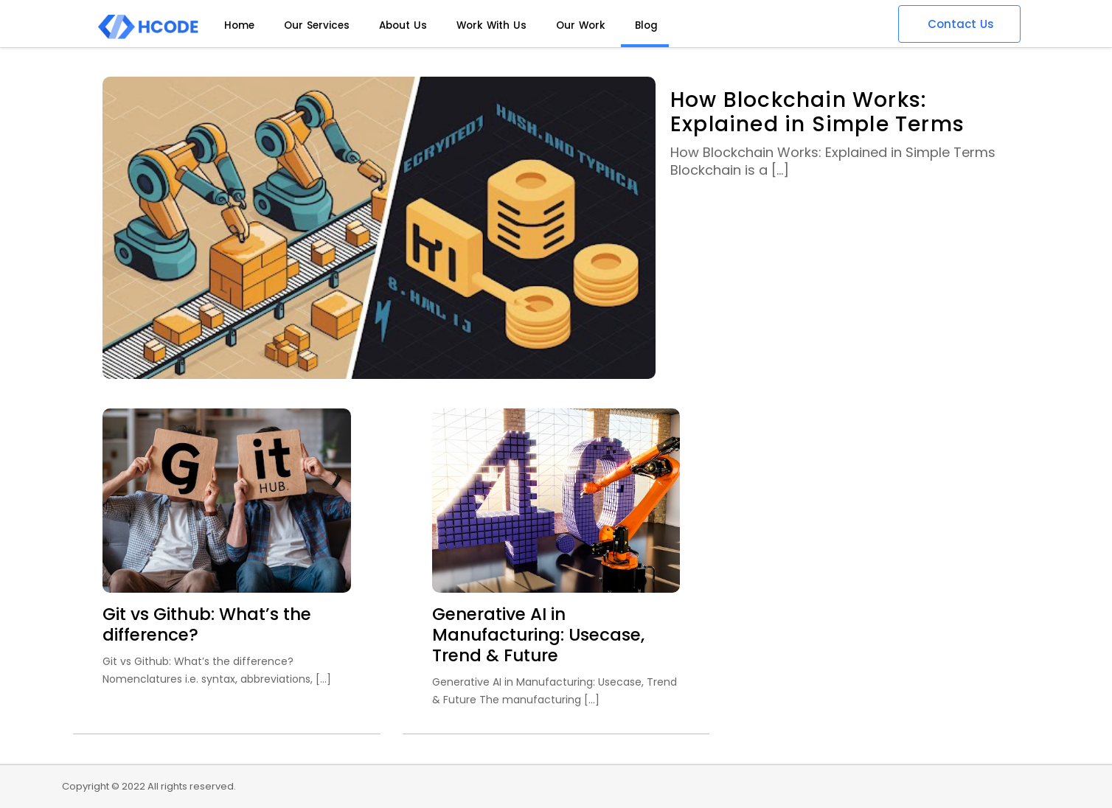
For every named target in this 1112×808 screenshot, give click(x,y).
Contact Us (961, 24)
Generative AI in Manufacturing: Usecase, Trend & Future (538, 634)
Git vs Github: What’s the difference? (206, 624)
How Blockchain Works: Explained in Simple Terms (817, 112)
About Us (403, 25)
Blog (646, 25)
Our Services (317, 25)
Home (239, 25)
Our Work (580, 25)
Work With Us (491, 25)
